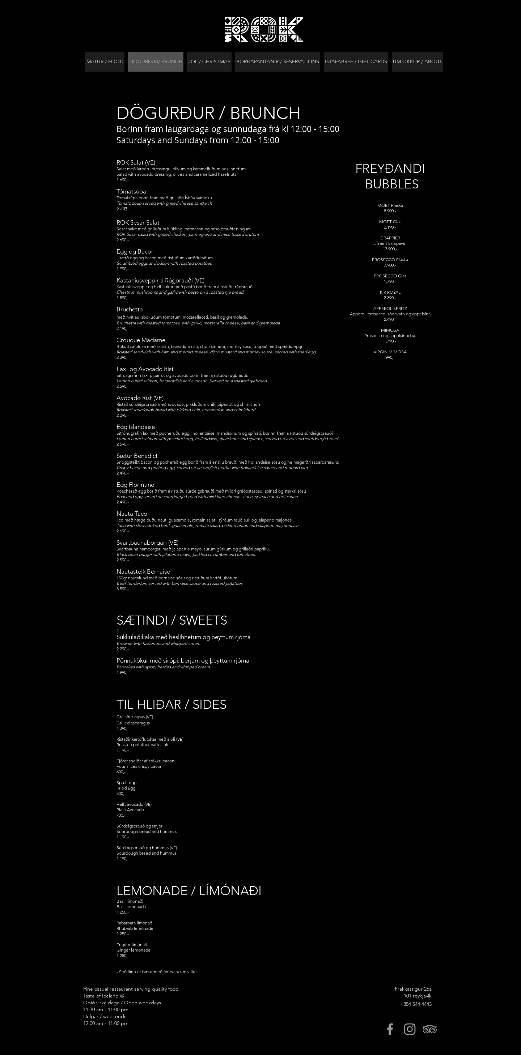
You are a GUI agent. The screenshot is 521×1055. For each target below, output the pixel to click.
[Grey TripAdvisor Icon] (429, 1029)
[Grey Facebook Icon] (390, 1029)
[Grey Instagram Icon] (410, 1029)
